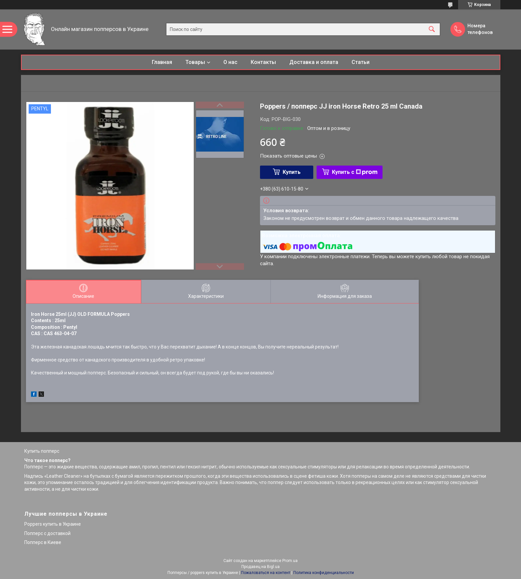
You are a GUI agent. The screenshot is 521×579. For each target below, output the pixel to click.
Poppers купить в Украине (52, 524)
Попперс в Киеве (42, 542)
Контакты (263, 62)
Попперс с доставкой (47, 533)
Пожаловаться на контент (265, 572)
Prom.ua (290, 560)
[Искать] (432, 29)
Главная (162, 62)
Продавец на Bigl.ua (260, 566)
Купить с (355, 172)
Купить (292, 172)
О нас (230, 62)
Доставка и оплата (313, 62)
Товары (195, 62)
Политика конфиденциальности (323, 572)
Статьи (361, 62)
